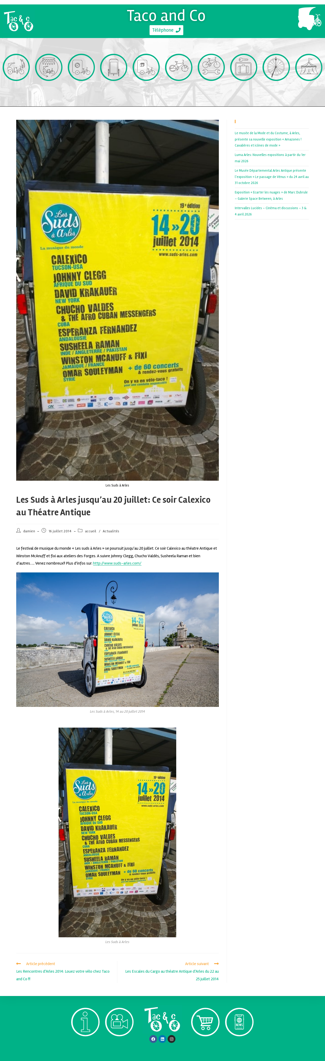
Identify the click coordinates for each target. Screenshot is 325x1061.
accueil (90, 531)
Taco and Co (166, 15)
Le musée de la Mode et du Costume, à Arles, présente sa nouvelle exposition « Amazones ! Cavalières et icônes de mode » (268, 139)
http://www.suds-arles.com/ (117, 563)
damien (29, 531)
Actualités (111, 531)
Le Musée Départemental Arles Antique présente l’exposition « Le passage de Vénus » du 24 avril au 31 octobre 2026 (272, 177)
